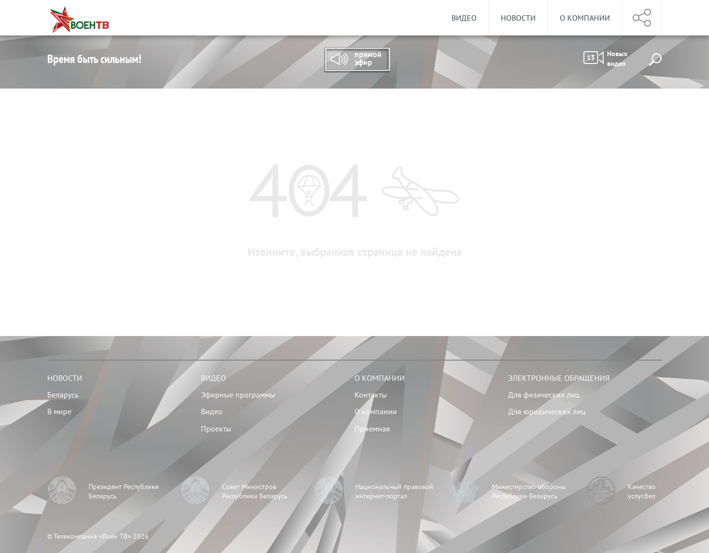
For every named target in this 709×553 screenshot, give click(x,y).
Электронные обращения (559, 378)
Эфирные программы (238, 394)
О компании (585, 18)
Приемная (372, 428)
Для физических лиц (544, 394)
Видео (464, 18)
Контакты (370, 394)
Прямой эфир (357, 60)
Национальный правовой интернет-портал (394, 491)
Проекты (216, 428)
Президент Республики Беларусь (124, 491)
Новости (518, 18)
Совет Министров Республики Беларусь (255, 491)
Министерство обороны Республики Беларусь (529, 491)
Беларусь (62, 394)
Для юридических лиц (546, 411)
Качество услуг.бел (642, 491)
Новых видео (605, 58)
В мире (59, 411)
